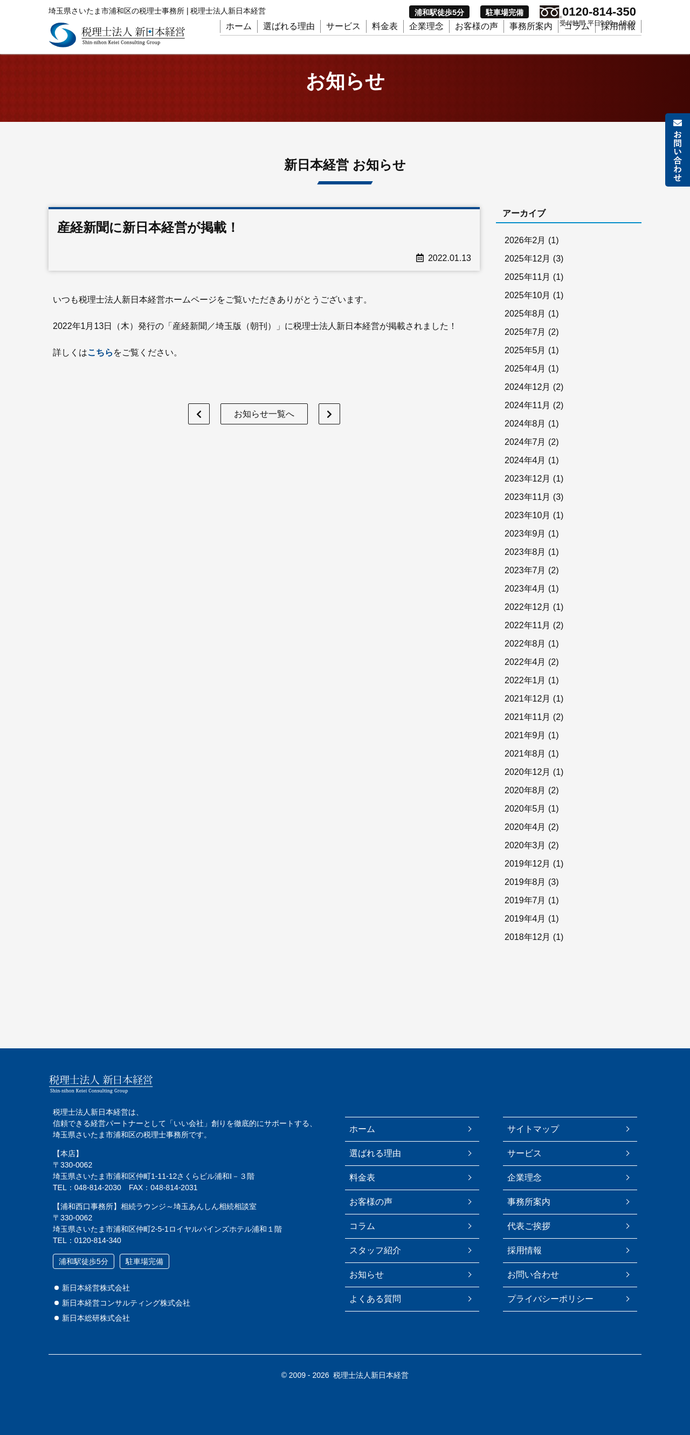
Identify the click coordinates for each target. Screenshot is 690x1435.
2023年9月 (525, 546)
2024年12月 (527, 399)
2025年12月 (527, 271)
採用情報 (618, 44)
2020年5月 (525, 821)
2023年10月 (527, 528)
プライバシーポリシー (550, 1298)
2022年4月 (525, 674)
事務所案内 (531, 44)
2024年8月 (525, 436)
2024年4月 (525, 473)
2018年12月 (527, 950)
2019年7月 (525, 913)
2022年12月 (527, 619)
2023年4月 (525, 601)
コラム (577, 44)
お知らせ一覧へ (264, 426)
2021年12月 (527, 711)
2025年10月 (527, 308)
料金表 (385, 44)
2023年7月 (525, 583)
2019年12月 (527, 876)
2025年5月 (525, 363)
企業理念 (426, 44)
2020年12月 (527, 784)
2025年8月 (525, 326)
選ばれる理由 (289, 44)
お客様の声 (476, 44)
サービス (343, 44)
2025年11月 (527, 289)
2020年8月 (525, 803)
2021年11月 (527, 729)
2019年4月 (525, 931)
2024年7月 (525, 454)
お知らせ (366, 1274)
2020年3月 (525, 858)
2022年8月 (525, 656)
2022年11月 (527, 638)
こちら (100, 364)
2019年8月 (525, 895)
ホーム (239, 44)
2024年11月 (527, 418)
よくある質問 (375, 1298)
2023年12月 (527, 491)
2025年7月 (525, 344)
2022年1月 (525, 693)
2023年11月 (527, 509)
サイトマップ (533, 1129)
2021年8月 (525, 766)
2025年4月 (525, 381)
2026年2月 (525, 253)
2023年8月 (525, 564)
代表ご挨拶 (528, 1226)
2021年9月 (525, 748)
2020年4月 (525, 839)
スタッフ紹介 (375, 1250)
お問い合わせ (533, 1274)
